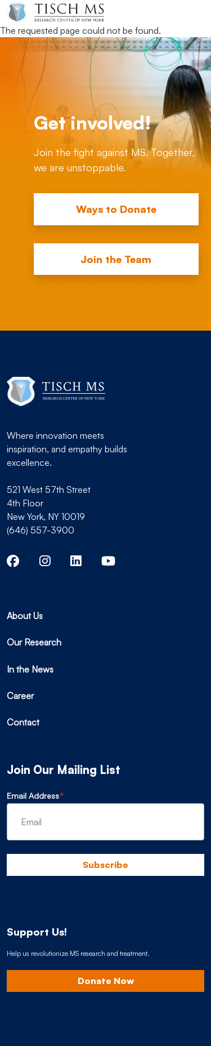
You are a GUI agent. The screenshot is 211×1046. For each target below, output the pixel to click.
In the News (30, 669)
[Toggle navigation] (186, 12)
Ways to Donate (116, 209)
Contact (23, 722)
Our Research (34, 642)
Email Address (33, 795)
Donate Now (106, 980)
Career (20, 695)
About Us (25, 615)
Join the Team (115, 259)
